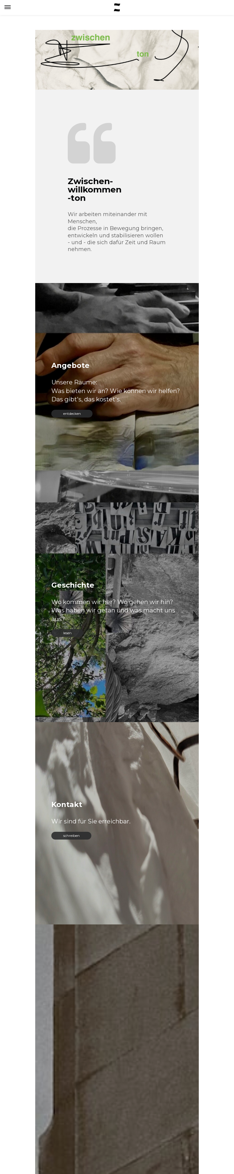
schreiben (71, 835)
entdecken (72, 413)
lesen (67, 633)
